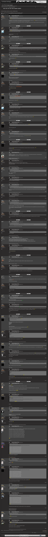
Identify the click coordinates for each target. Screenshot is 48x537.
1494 (19, 12)
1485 (9, 12)
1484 (8, 12)
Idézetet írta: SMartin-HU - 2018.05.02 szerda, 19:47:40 (13, 285)
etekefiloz (2, 184)
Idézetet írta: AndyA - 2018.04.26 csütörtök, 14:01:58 (13, 73)
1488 (13, 12)
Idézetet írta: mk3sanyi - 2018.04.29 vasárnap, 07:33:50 (14, 169)
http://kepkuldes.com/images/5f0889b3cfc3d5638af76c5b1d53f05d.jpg (16, 433)
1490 (15, 12)
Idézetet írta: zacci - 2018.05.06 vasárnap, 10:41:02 (13, 443)
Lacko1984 (2, 167)
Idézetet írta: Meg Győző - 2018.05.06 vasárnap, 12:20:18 (14, 486)
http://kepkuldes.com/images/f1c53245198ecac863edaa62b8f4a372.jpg (16, 430)
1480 (4, 12)
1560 (21, 12)
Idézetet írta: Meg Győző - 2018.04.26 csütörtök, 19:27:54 (14, 83)
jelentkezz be (8, 4)
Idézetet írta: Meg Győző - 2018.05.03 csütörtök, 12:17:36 (14, 332)
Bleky (2, 63)
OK (40, 535)
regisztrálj (12, 4)
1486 (10, 12)
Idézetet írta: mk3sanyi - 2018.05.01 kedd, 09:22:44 (13, 246)
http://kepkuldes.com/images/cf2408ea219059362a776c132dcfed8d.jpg (16, 435)
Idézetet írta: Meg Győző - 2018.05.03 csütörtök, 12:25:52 (14, 352)
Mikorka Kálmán (3, 350)
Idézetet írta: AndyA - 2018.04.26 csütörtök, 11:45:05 (13, 105)
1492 (17, 12)
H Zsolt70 (2, 27)
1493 (18, 12)
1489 (14, 12)
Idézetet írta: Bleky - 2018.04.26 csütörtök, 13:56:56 (13, 55)
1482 (6, 12)
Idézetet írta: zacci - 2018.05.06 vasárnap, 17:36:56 (13, 521)
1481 (5, 12)
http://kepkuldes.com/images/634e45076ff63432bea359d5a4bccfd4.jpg (15, 476)
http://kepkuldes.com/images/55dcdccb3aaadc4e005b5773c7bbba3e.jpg (17, 434)
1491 (16, 12)
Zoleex (2, 492)
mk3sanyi (2, 160)
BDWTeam (2, 407)
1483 (7, 12)
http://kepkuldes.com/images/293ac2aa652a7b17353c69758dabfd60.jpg (15, 472)
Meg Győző (2, 93)
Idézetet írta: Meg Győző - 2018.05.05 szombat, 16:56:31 (14, 409)
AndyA (2, 15)
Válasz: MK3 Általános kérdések (15, 15)
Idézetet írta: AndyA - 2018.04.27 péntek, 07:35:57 (13, 123)
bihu (1, 256)
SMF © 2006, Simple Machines (25, 534)
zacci (2, 458)
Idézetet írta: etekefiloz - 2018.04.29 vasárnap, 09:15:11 (14, 195)
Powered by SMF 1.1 (21, 534)
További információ (43, 535)
